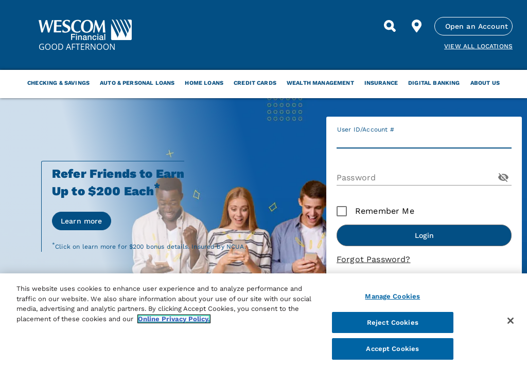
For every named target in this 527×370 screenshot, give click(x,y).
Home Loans (204, 83)
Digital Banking (434, 83)
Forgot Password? (374, 259)
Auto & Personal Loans (137, 83)
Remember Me (384, 211)
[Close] (510, 320)
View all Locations (478, 46)
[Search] (390, 26)
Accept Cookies (392, 349)
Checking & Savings (58, 83)
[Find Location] (417, 26)
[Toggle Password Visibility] (503, 177)
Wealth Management (320, 83)
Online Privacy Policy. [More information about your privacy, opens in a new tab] (174, 319)
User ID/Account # (365, 129)
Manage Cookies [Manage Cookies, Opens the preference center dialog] (392, 296)
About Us (485, 83)
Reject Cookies (392, 322)
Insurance (381, 83)
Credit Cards (255, 83)
